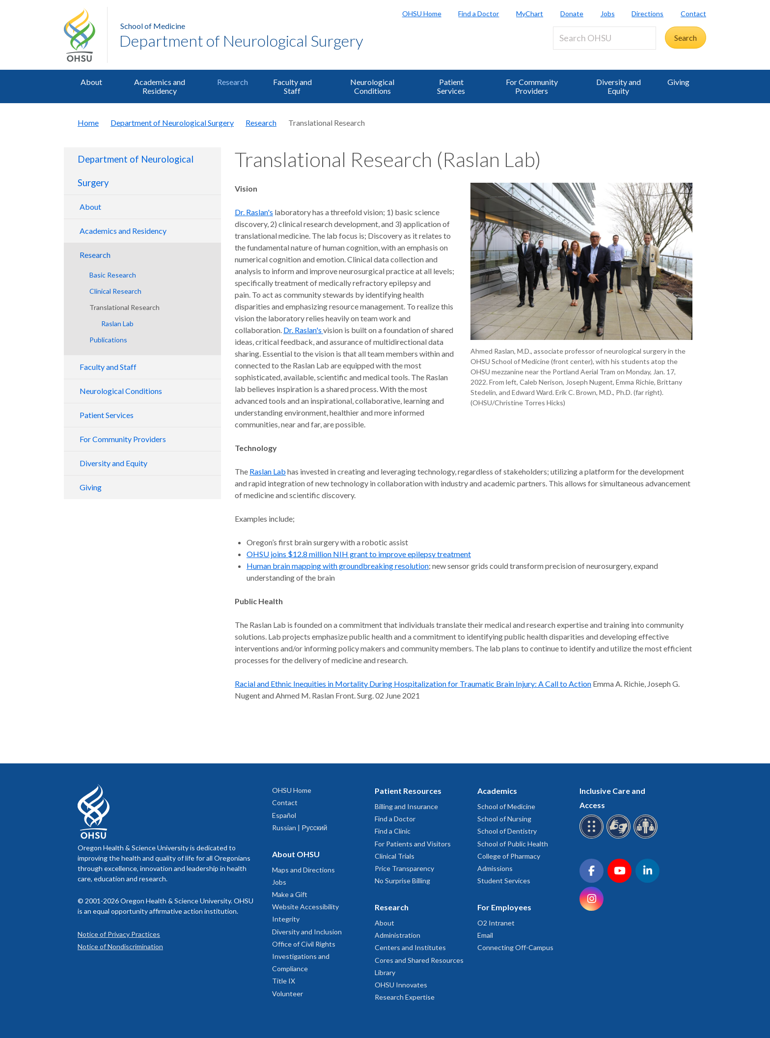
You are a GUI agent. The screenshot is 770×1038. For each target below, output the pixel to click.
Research (232, 81)
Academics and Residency (159, 86)
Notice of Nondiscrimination (120, 946)
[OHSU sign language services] (619, 837)
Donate (571, 13)
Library (385, 972)
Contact (693, 13)
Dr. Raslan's (254, 212)
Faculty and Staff (292, 86)
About (91, 81)
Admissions (495, 868)
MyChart (529, 13)
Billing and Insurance (406, 806)
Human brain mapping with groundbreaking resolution (338, 565)
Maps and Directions (303, 870)
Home (88, 122)
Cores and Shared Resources (419, 960)
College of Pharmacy (508, 856)
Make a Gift (289, 894)
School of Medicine (152, 25)
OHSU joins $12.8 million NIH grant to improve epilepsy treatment (359, 554)
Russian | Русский (299, 827)
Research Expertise (405, 997)
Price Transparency (404, 868)
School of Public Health (512, 844)
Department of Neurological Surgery (241, 40)
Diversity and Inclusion (307, 931)
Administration (397, 935)
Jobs (608, 13)
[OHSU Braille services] (592, 837)
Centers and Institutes (410, 947)
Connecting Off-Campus (515, 947)
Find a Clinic (393, 831)
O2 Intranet (496, 923)
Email (485, 935)
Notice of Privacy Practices (119, 934)
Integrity (286, 919)
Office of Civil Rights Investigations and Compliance (303, 956)
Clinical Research (115, 291)
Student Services (503, 880)
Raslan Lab (117, 323)
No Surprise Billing (402, 880)
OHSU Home (421, 13)
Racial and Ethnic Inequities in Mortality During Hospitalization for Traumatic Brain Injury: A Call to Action (413, 683)
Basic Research (112, 275)
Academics (497, 790)
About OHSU (296, 854)
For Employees (504, 907)
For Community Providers (532, 86)
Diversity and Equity (618, 86)
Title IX (283, 981)
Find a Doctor (478, 13)
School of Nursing (504, 818)
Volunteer (287, 993)
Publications (108, 340)
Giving (678, 81)
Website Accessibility (305, 906)
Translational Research (124, 307)
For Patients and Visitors (413, 844)
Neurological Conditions (372, 86)
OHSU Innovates (401, 985)
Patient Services (451, 86)
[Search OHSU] (604, 38)
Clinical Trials (394, 856)
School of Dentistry (507, 831)
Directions (647, 13)
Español (284, 815)
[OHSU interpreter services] (646, 837)
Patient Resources (408, 790)
